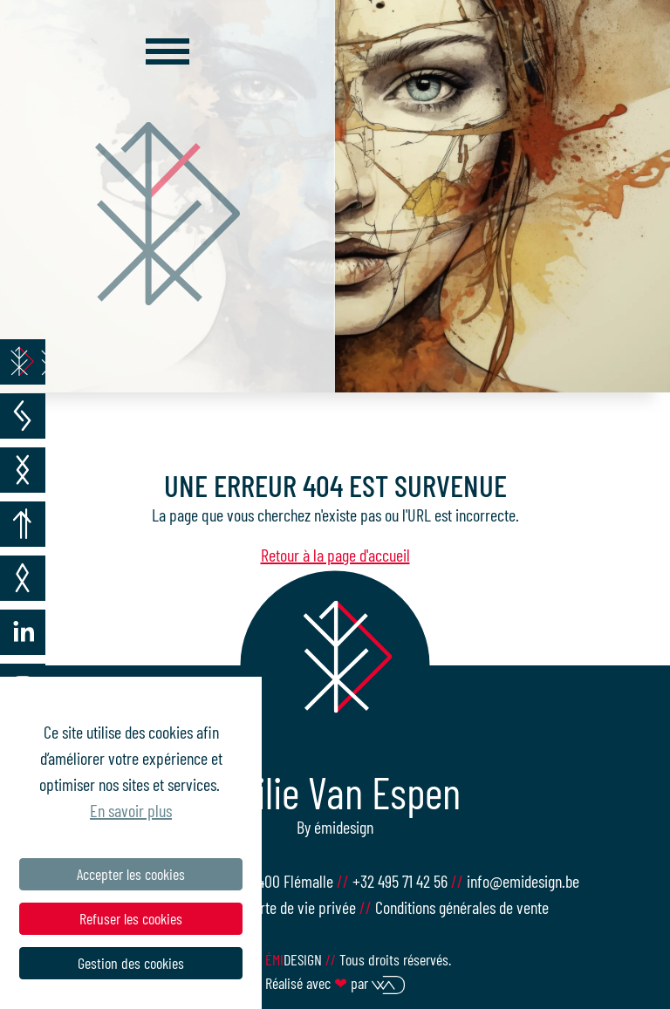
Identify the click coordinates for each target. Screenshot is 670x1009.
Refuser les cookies (130, 918)
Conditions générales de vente (462, 907)
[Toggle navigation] (167, 51)
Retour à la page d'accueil (335, 554)
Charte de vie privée (297, 907)
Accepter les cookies (131, 873)
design (295, 959)
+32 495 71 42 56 (401, 880)
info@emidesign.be (523, 880)
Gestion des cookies (131, 962)
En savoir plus (131, 810)
